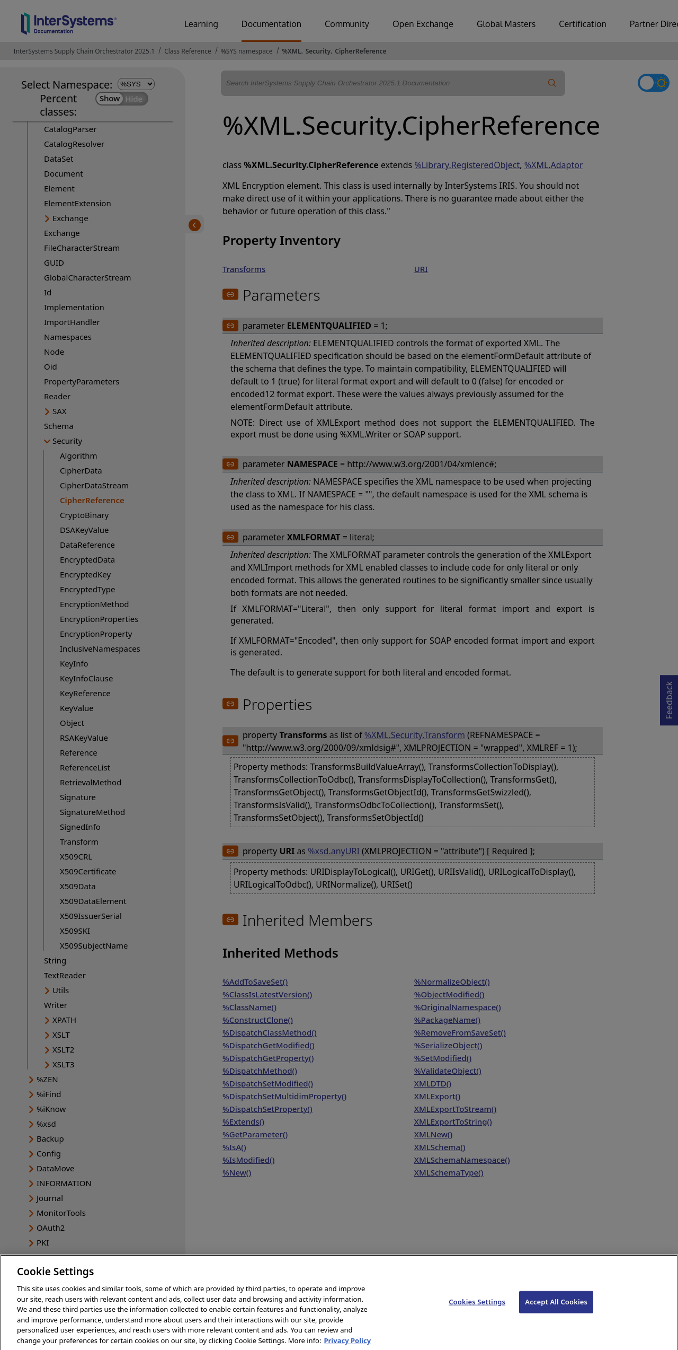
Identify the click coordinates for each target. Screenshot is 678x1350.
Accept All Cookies (556, 1311)
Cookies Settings (477, 1311)
